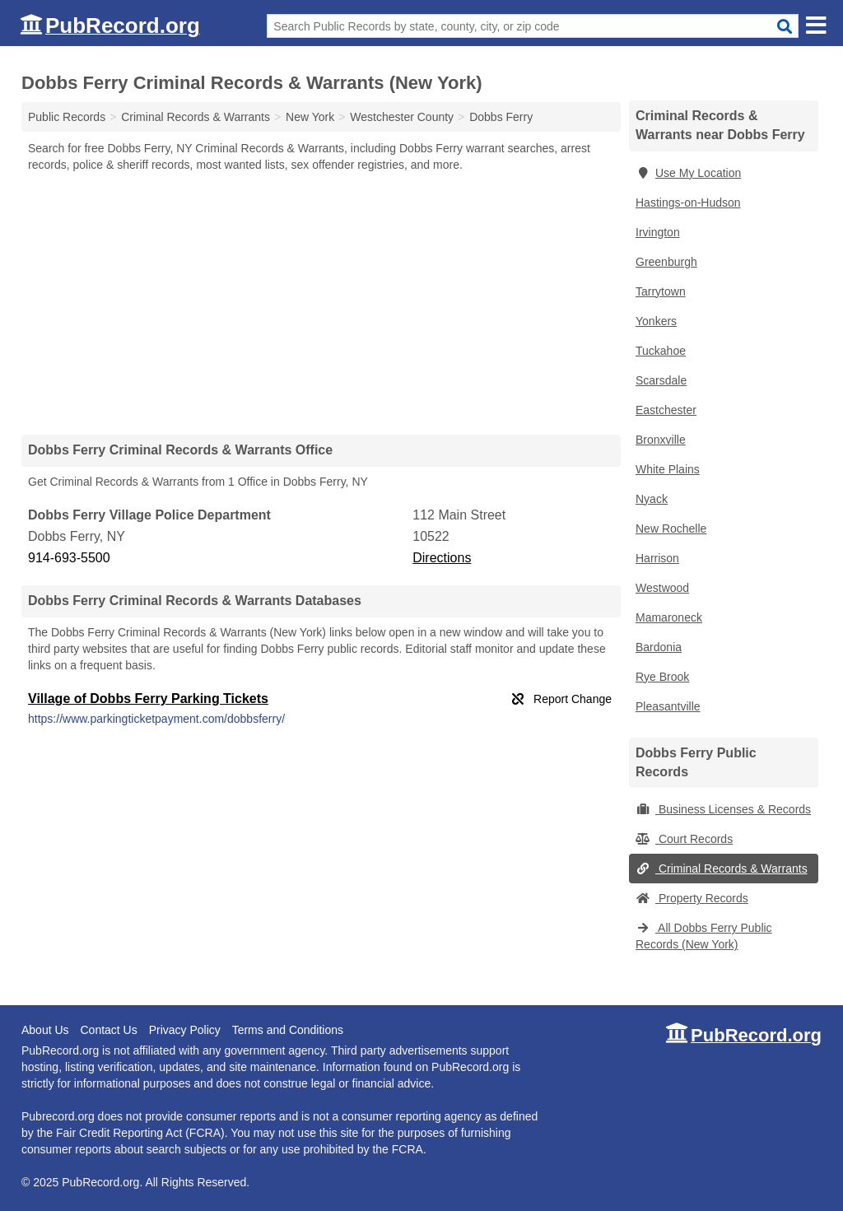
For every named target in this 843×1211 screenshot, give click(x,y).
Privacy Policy (185, 1029)
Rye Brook (662, 676)
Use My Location (688, 172)
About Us (45, 1029)
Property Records (692, 898)
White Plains (668, 469)
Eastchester (666, 410)
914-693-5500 (69, 558)
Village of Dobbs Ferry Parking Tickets (148, 699)
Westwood (662, 587)
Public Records (66, 116)
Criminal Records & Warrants (722, 868)
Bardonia (659, 647)
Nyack (652, 498)
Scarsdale (661, 380)
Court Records (684, 838)
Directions (441, 558)
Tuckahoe (661, 350)
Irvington (658, 232)
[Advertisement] (321, 303)
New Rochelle (671, 528)
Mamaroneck (669, 617)
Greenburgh (666, 261)
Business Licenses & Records (723, 809)
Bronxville (661, 439)
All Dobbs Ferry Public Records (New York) (704, 936)
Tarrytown (661, 291)
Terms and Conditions (287, 1029)
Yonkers (656, 321)
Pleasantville (668, 706)
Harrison (657, 558)
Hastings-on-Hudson (688, 202)
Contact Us (108, 1029)
